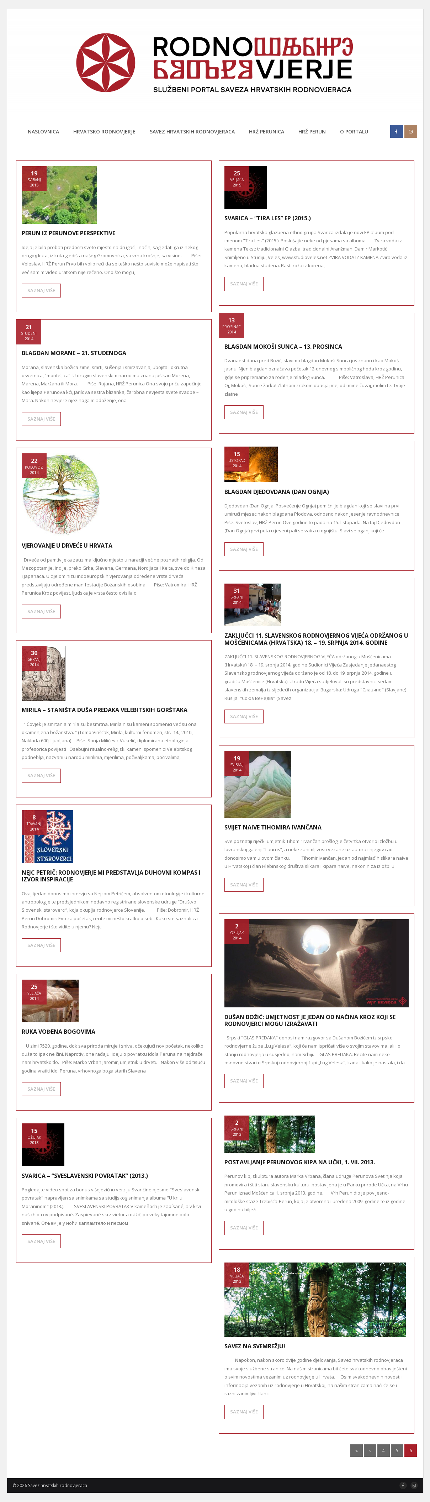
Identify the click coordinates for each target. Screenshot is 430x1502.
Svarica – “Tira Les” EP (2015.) (267, 218)
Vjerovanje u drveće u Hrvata (67, 545)
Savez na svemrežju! (254, 1346)
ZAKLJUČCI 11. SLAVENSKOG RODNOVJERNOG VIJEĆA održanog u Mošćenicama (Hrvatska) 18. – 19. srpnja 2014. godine (316, 639)
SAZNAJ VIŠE (41, 290)
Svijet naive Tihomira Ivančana (273, 827)
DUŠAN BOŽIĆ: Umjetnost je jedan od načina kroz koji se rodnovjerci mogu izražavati (310, 1020)
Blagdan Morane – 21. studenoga (74, 353)
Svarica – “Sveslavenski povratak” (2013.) (85, 1176)
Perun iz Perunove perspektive (68, 233)
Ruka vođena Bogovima (58, 1031)
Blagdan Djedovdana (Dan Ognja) (276, 492)
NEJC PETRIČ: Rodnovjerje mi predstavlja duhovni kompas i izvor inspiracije (111, 876)
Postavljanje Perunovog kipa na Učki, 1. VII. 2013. (299, 1162)
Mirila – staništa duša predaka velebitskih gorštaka (104, 710)
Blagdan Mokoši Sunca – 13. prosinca (283, 347)
